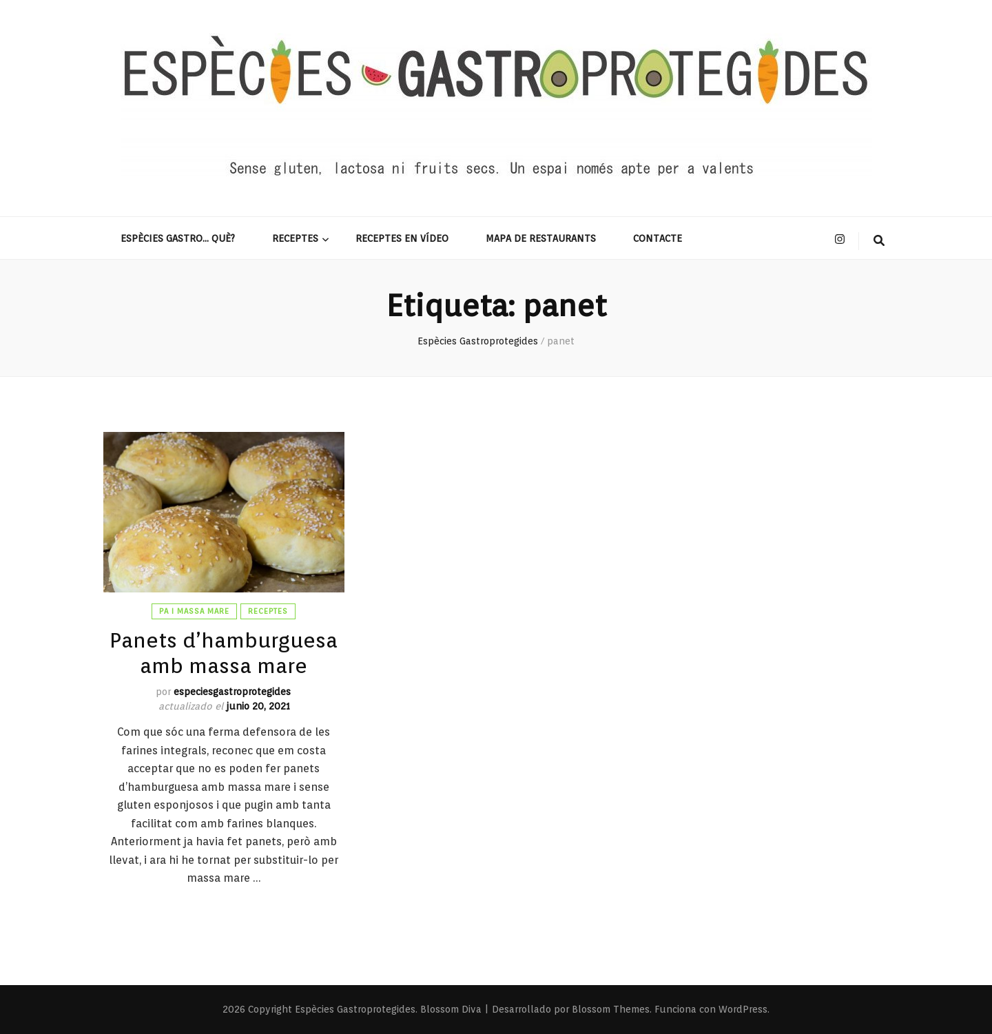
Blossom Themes (611, 1009)
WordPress (743, 1009)
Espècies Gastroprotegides (355, 1009)
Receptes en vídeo (401, 238)
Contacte (657, 238)
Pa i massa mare (194, 611)
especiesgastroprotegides (232, 691)
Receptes (295, 238)
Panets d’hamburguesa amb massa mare (224, 652)
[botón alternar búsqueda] (879, 241)
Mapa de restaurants (541, 238)
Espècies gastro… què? (178, 238)
